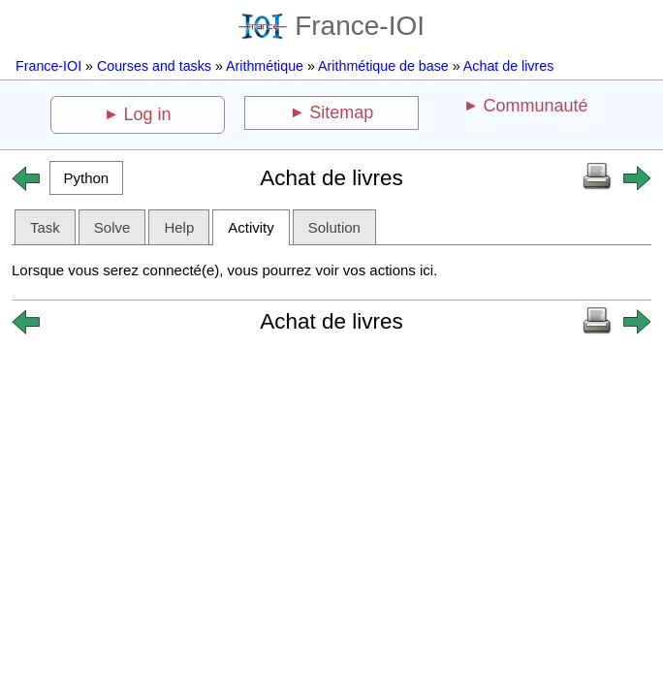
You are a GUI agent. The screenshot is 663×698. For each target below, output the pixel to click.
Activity (251, 227)
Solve (112, 227)
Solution (334, 227)
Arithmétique (264, 66)
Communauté (535, 105)
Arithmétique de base (383, 66)
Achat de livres (508, 66)
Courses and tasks (154, 66)
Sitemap (341, 112)
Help (179, 227)
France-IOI (331, 26)
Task (45, 227)
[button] (86, 178)
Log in (148, 114)
